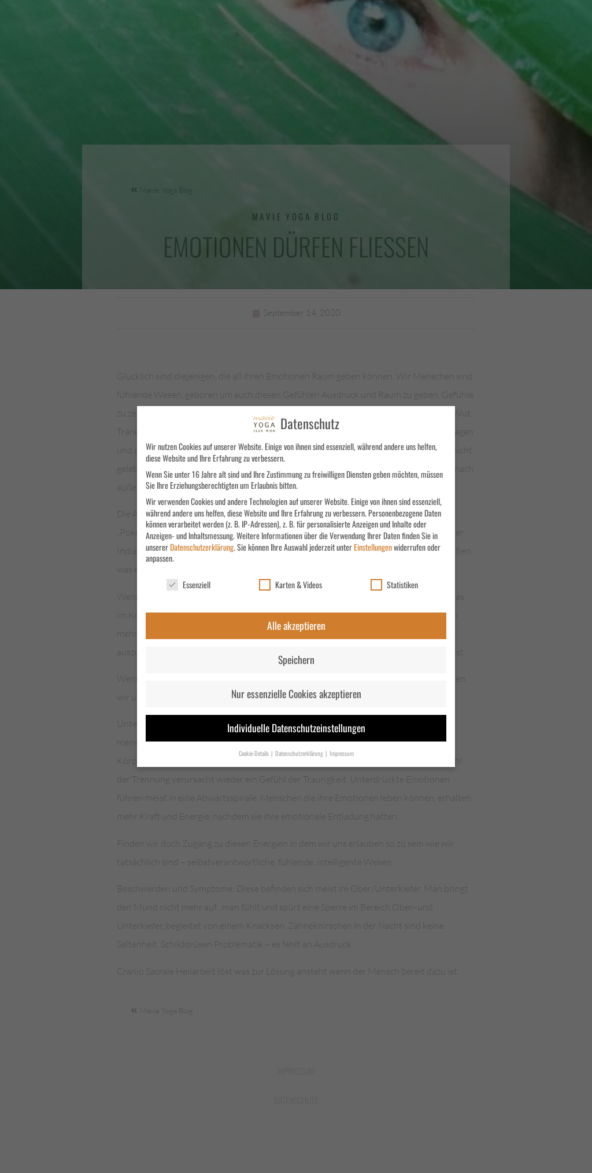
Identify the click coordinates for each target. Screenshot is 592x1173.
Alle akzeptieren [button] (296, 625)
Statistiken (394, 584)
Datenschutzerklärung (202, 547)
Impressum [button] (342, 753)
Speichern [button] (296, 659)
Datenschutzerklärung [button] (299, 753)
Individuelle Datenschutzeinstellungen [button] (296, 727)
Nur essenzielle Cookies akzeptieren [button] (296, 693)
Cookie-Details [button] (254, 753)
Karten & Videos (290, 584)
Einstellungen (373, 547)
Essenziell (188, 584)
